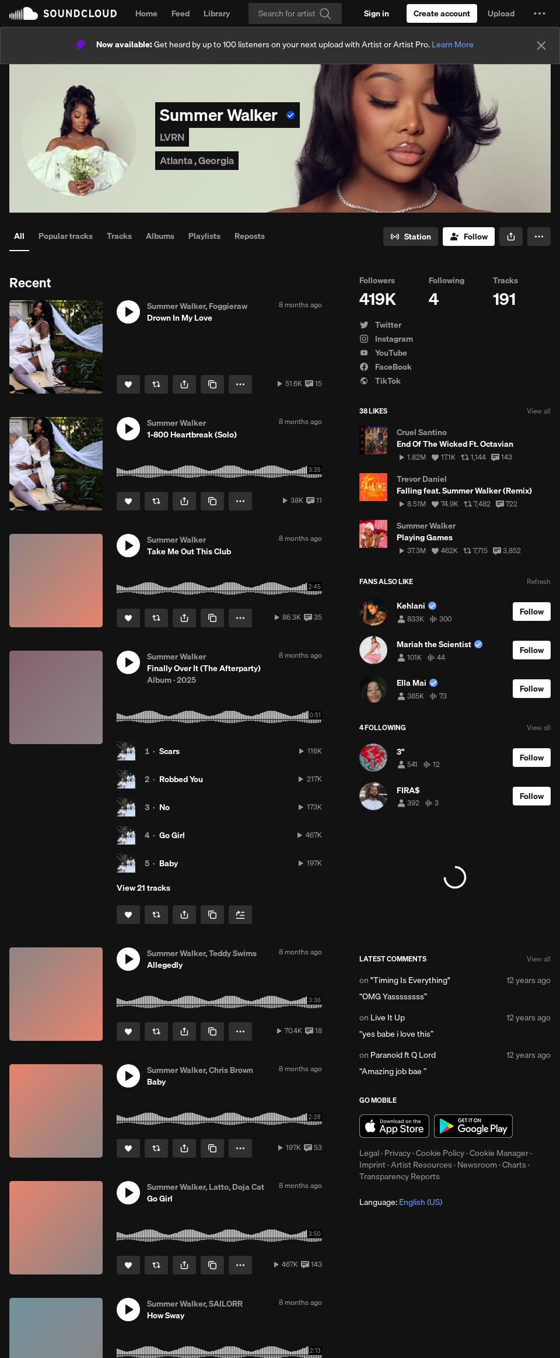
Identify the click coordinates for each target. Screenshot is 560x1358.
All (19, 236)
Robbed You (181, 779)
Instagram (386, 338)
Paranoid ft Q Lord (403, 1054)
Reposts (250, 236)
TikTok (380, 380)
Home (146, 13)
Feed (181, 13)
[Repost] (156, 384)
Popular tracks (65, 236)
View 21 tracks (143, 887)
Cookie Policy (440, 1153)
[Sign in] (376, 13)
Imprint (372, 1164)
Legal (369, 1153)
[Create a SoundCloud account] (442, 13)
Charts (514, 1164)
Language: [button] (400, 1202)
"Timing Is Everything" (410, 980)
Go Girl (172, 835)
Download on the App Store (394, 1126)
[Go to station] (410, 236)
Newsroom (477, 1164)
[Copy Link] (212, 384)
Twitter (380, 324)
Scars (169, 751)
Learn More (453, 44)
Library (217, 13)
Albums (160, 236)
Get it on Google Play (473, 1126)
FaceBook (385, 366)
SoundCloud (63, 13)
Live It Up (387, 1017)
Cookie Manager (499, 1153)
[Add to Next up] (240, 914)
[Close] (541, 45)
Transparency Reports (399, 1176)
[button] (539, 13)
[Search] (295, 13)
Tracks (119, 236)
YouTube (383, 352)
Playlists (204, 236)
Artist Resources (421, 1164)
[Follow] (469, 236)
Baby (168, 863)
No (164, 807)
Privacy (397, 1153)
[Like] (128, 384)
